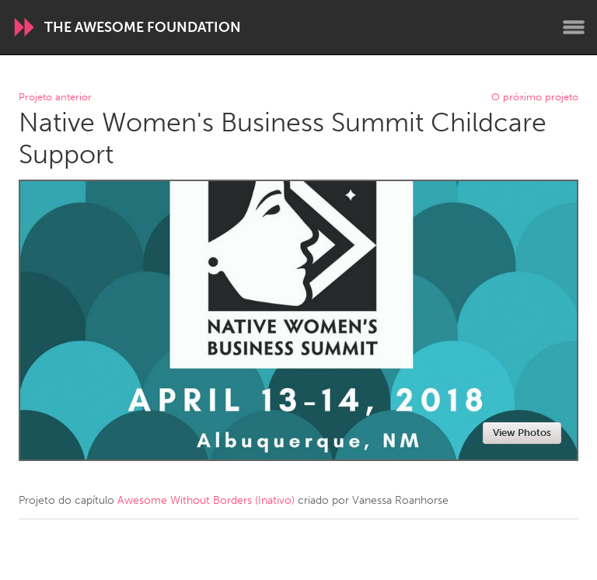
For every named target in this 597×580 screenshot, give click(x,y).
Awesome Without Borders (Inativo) (206, 500)
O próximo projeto (534, 98)
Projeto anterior (55, 98)
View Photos (522, 432)
